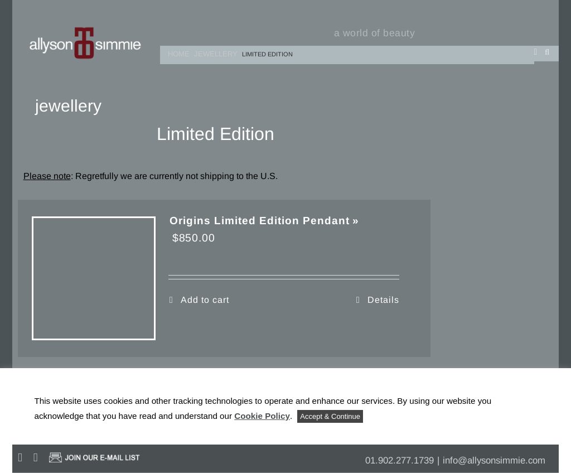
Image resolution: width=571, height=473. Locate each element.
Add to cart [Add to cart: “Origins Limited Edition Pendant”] (205, 300)
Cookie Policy (262, 416)
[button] (547, 51)
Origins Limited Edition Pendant (260, 220)
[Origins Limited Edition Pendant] (93, 278)
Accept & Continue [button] (330, 416)
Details (383, 300)
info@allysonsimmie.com (494, 460)
